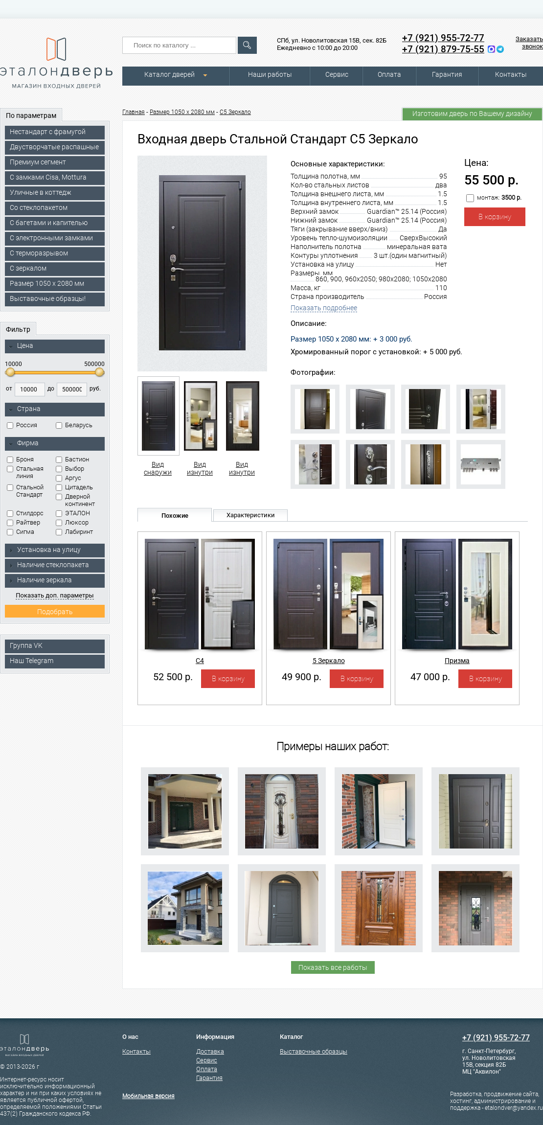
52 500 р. (173, 677)
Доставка (210, 1051)
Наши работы (270, 74)
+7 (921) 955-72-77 (443, 38)
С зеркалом (28, 268)
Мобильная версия (148, 1096)
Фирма (23, 443)
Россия (22, 425)
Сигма (20, 531)
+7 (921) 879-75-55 (443, 49)
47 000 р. (430, 677)
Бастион (72, 459)
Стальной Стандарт (25, 490)
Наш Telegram (31, 661)
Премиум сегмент (38, 162)
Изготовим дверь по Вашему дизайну (472, 113)
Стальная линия (25, 472)
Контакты (511, 74)
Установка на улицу (44, 549)
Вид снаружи (157, 426)
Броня (20, 459)
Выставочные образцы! (48, 298)
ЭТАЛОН (73, 513)
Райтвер (23, 522)
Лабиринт (74, 531)
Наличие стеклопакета (48, 565)
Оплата (389, 74)
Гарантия (447, 74)
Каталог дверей (169, 74)
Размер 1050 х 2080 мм (47, 283)
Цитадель (74, 487)
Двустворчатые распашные (54, 147)
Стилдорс (25, 513)
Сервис (336, 74)
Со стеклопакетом (39, 207)
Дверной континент (75, 500)
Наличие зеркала (40, 580)
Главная (133, 112)
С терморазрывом (39, 253)
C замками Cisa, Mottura (48, 177)
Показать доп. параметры (54, 595)
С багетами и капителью (49, 223)
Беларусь (74, 425)
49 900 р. (301, 677)
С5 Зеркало (235, 112)
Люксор (72, 522)
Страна (24, 409)
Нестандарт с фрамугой (48, 132)
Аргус (68, 478)
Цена (20, 346)
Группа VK (26, 645)
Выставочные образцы (313, 1051)
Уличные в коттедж (40, 192)
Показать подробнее (324, 308)
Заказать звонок (529, 42)
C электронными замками (51, 238)
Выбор (70, 468)
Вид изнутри (200, 426)
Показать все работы (332, 967)
